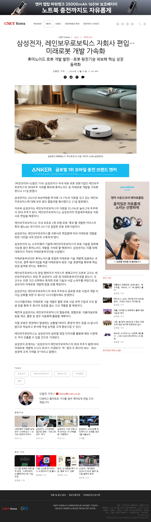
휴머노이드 (62, 374)
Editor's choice (91, 24)
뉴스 (77, 37)
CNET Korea (64, 37)
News (48, 24)
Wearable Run (72, 24)
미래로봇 (79, 374)
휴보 (20, 381)
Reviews (38, 24)
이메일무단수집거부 (91, 495)
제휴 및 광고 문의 (58, 495)
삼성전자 (21, 374)
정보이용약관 (74, 495)
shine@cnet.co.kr (68, 394)
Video (58, 24)
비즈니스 (88, 37)
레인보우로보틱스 (41, 374)
